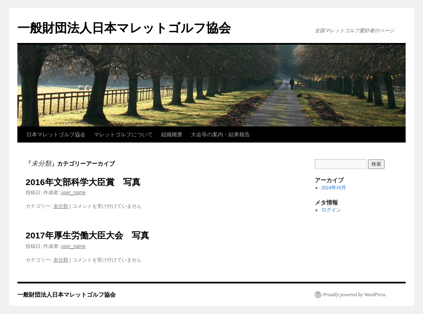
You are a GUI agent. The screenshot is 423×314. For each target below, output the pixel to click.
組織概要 (172, 134)
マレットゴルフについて (123, 134)
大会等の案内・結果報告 (220, 134)
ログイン (331, 210)
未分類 (60, 206)
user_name (73, 192)
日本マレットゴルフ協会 (56, 134)
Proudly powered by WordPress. (355, 294)
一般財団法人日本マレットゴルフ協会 (124, 28)
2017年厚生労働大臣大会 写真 (87, 235)
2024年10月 (333, 187)
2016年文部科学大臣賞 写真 (83, 182)
